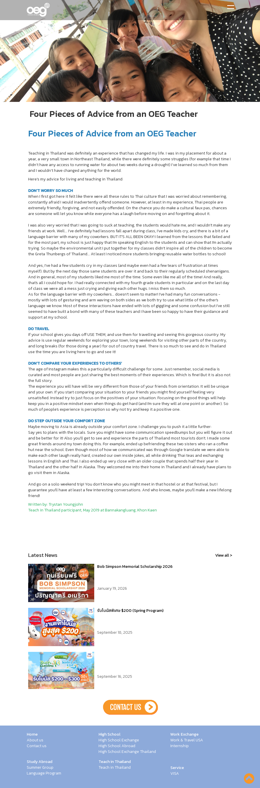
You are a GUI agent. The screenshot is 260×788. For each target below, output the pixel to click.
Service (177, 768)
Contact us (37, 746)
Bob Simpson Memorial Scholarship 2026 (135, 567)
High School (109, 734)
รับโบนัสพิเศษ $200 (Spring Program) (130, 611)
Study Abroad (39, 762)
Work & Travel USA (186, 740)
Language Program (44, 773)
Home (32, 734)
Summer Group (40, 767)
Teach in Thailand (115, 762)
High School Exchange (119, 740)
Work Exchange (184, 734)
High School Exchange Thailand (127, 752)
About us (35, 740)
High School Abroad (117, 746)
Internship (179, 746)
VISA (174, 773)
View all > (223, 555)
